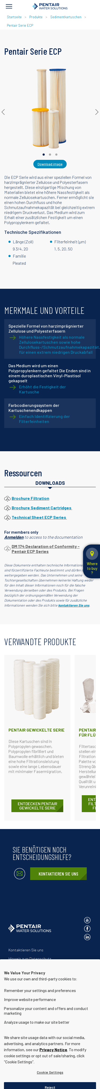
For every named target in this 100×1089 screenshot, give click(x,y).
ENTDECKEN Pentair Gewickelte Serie (37, 805)
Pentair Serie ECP (20, 25)
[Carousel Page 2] (50, 154)
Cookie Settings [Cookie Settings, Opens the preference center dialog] (50, 1083)
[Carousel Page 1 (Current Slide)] (44, 154)
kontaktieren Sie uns (73, 605)
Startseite (14, 17)
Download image (50, 164)
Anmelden (14, 536)
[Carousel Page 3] (56, 154)
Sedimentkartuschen (65, 17)
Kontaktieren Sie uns (58, 874)
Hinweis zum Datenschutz (29, 958)
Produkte (36, 17)
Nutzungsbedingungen (27, 967)
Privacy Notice (53, 1060)
